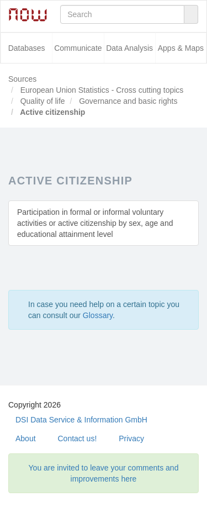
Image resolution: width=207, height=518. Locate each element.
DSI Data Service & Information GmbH (81, 419)
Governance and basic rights (127, 101)
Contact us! (77, 438)
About (25, 438)
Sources (22, 79)
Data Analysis (129, 48)
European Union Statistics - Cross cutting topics (101, 90)
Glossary (98, 315)
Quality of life (41, 101)
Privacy (131, 438)
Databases (26, 48)
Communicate (78, 48)
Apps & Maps (181, 48)
